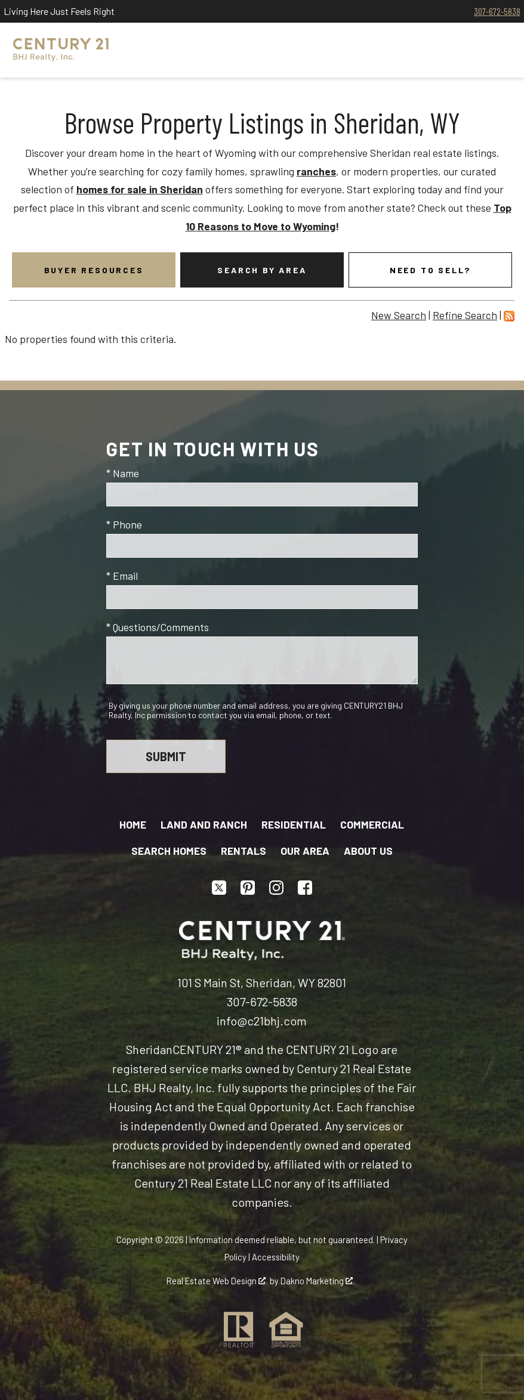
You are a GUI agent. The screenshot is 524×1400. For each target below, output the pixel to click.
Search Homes (168, 850)
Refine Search (465, 315)
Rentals (243, 850)
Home (132, 824)
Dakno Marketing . (318, 1280)
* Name (122, 473)
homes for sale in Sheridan (139, 189)
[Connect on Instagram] (276, 887)
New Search (398, 315)
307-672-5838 (497, 11)
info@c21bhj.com (262, 1020)
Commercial (372, 824)
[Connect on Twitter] (219, 887)
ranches (316, 171)
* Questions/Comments (157, 626)
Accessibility (276, 1256)
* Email (122, 575)
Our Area (305, 850)
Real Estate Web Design (216, 1280)
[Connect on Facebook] (305, 887)
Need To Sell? (430, 270)
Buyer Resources (94, 270)
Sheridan (149, 1049)
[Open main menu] (496, 50)
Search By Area (261, 270)
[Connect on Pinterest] (248, 887)
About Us (368, 850)
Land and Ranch (204, 824)
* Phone (124, 524)
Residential (293, 824)
